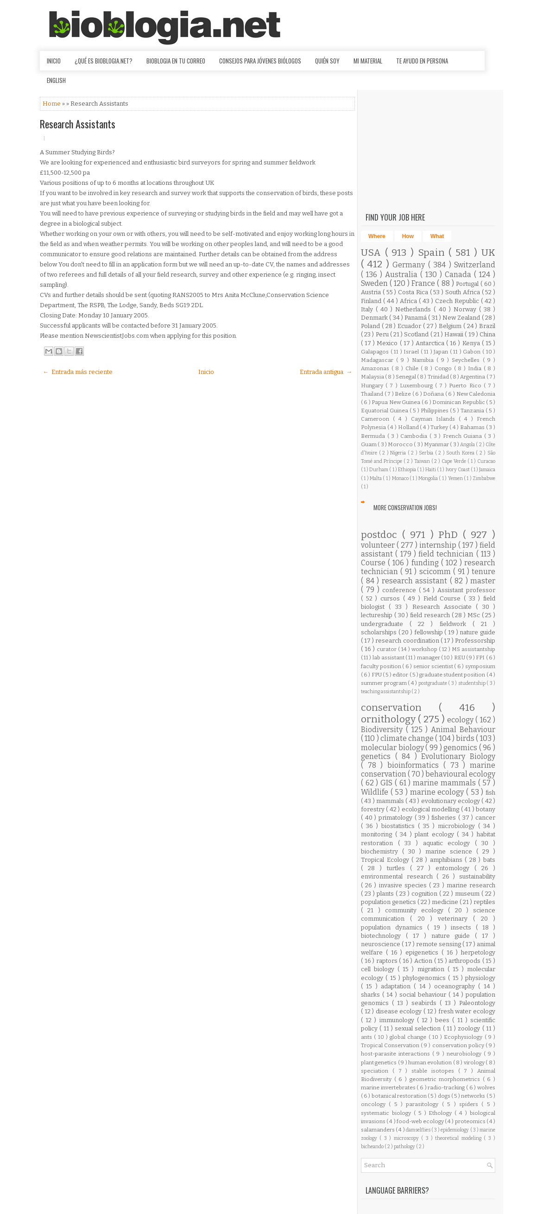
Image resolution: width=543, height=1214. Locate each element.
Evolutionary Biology (458, 756)
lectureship (377, 615)
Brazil (487, 325)
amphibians (447, 859)
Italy (368, 309)
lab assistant (389, 657)
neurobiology (465, 1053)
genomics (461, 747)
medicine (446, 901)
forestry (373, 809)
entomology (455, 868)
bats (489, 859)
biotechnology (383, 935)
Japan (442, 351)
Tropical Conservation (391, 1045)
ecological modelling (431, 809)
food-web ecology (421, 1121)
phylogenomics (425, 977)
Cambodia (414, 436)
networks (473, 1096)
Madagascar (378, 360)
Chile (413, 368)
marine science (450, 851)
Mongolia (428, 478)
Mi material (368, 60)
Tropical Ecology (386, 859)
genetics (378, 756)
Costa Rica (414, 292)
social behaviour (423, 994)
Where (376, 236)
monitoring (378, 834)
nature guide (477, 632)
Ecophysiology (464, 1037)
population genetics (389, 901)
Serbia (427, 453)
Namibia (424, 360)
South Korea (461, 453)
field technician (447, 554)
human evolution (430, 1062)
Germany (410, 264)
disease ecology (399, 1011)
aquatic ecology (449, 843)
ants (367, 1037)
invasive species (404, 885)
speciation (376, 1071)
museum (468, 893)
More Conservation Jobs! (405, 507)
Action (424, 960)
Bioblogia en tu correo (175, 60)
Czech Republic (458, 300)
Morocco (401, 444)
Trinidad (439, 376)
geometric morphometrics (446, 1079)
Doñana (434, 394)
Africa (409, 300)
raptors (387, 960)
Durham (379, 470)
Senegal (406, 376)
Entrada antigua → (326, 371)
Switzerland (474, 264)
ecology (461, 719)
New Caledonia (476, 394)
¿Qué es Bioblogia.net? (104, 60)
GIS (387, 782)
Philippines (435, 410)
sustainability (477, 876)
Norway (466, 309)
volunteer (379, 545)
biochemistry (381, 851)
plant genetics (379, 1062)
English (56, 80)
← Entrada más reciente (78, 371)
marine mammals (445, 782)
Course (374, 562)
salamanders (378, 1129)
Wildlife (376, 792)
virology (475, 1062)
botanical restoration (400, 1096)
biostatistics (399, 825)
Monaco (401, 478)
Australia (402, 274)
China (487, 334)
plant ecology (436, 834)
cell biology (379, 969)
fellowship (429, 632)
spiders (470, 1104)
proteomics (470, 1121)
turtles (398, 868)
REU (460, 657)
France (424, 283)
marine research (471, 885)
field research (431, 615)
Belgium (451, 325)
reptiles (484, 901)
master (482, 580)
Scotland (417, 334)
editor (400, 674)
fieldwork (456, 623)
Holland (409, 427)
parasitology (424, 1104)
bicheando (373, 1147)
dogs (444, 1096)
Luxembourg (417, 385)
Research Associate (444, 606)
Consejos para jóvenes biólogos (260, 60)
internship (438, 545)
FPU (377, 674)
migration (432, 969)
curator (387, 649)
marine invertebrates (389, 1087)
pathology (405, 1147)
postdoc (381, 535)
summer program (384, 683)
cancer (485, 817)
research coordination (407, 640)
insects (463, 927)
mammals (390, 800)
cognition (425, 893)
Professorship (475, 640)
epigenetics (423, 952)
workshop (425, 649)
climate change (408, 738)
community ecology (416, 910)
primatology (397, 817)
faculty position (381, 666)
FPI (481, 657)
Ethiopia (407, 470)
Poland (371, 325)
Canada (459, 274)
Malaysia (373, 376)
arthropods (465, 960)
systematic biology (387, 1113)
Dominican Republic (459, 402)
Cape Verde (454, 461)
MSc (474, 615)
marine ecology (438, 792)
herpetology (478, 952)
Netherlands (414, 309)
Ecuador (410, 325)
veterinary (455, 918)
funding (426, 562)
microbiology (458, 825)
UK (488, 253)
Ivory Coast (458, 470)
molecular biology (393, 747)
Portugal (468, 283)
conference (400, 590)
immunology (398, 1020)
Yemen (456, 478)
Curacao (486, 461)
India (476, 368)
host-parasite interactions (396, 1053)
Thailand (373, 394)
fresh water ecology (466, 1011)
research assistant (416, 580)
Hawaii (454, 334)
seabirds (425, 1002)
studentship (472, 683)
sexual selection (419, 1028)
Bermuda (374, 436)
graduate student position (452, 674)
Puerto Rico (466, 385)
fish (490, 792)
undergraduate (385, 623)
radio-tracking (447, 1087)
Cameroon (377, 419)
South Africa (463, 292)
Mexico (388, 343)
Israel (412, 351)
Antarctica (431, 343)
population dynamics (394, 927)
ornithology (389, 719)
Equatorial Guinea (385, 410)
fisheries (444, 817)
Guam (369, 444)
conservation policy (459, 1045)
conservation (400, 708)
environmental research (398, 876)
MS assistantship (473, 649)
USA (373, 253)
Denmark (375, 317)
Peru (383, 334)
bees (443, 1020)
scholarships (379, 632)
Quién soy (327, 60)
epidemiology (455, 1130)
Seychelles (467, 360)
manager (429, 657)
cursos (391, 598)
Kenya (472, 343)
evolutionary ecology (451, 800)
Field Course (443, 598)
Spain (433, 253)
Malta (376, 478)
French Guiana (463, 436)
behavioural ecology (460, 774)
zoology (470, 1028)
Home (52, 103)
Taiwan (422, 461)
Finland (372, 300)
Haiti (431, 470)
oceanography (456, 986)
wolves (486, 1087)
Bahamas (473, 427)
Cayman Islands (435, 419)
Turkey (439, 427)
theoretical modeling (459, 1138)
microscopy (407, 1138)
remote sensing (439, 944)
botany (485, 809)
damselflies (418, 1130)
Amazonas (376, 368)
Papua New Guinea (396, 402)
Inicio (54, 60)
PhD (450, 535)
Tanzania (473, 410)
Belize (403, 394)
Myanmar (437, 444)
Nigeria (399, 453)
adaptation (397, 986)
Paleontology (477, 1002)
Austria (372, 292)
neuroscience (381, 944)
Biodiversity (383, 729)
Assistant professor (466, 590)
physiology (480, 977)
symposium (480, 666)
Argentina (473, 376)
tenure (483, 571)
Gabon (472, 351)
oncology (375, 1104)
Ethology (442, 1113)
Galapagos (376, 351)
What (437, 236)
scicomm (436, 571)
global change (409, 1037)
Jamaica (487, 470)
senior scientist (433, 666)
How (408, 236)
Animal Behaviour (463, 729)
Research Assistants (77, 124)
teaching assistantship (386, 692)
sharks (371, 994)
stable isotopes (434, 1071)
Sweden (375, 283)
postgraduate (433, 683)
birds (466, 738)
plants (386, 893)
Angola (468, 445)
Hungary (373, 385)
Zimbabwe (484, 478)
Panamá (416, 317)
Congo (444, 368)
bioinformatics (415, 765)
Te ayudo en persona (422, 60)
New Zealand (462, 317)
